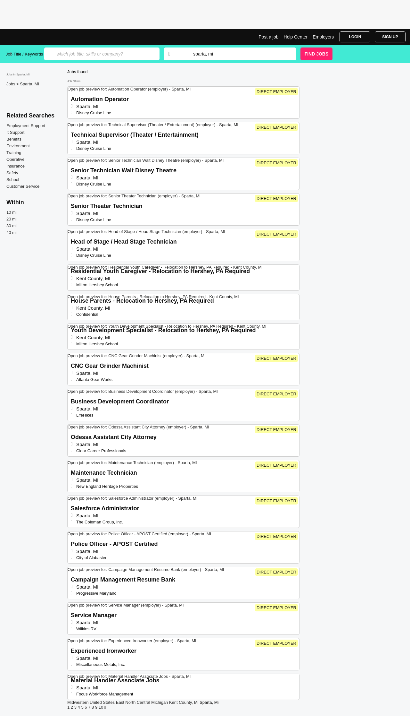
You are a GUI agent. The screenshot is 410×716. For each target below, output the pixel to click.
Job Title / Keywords (24, 54)
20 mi (11, 219)
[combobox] (238, 53)
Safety (12, 172)
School (12, 179)
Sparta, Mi (29, 84)
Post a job (268, 36)
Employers (323, 36)
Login (355, 37)
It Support (15, 132)
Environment (18, 145)
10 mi (11, 212)
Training (13, 152)
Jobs (11, 84)
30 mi (11, 225)
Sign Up (390, 37)
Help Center (296, 36)
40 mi (11, 232)
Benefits (13, 139)
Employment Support (25, 125)
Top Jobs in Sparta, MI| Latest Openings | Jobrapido (30, 37)
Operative (15, 159)
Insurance (15, 166)
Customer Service (22, 186)
